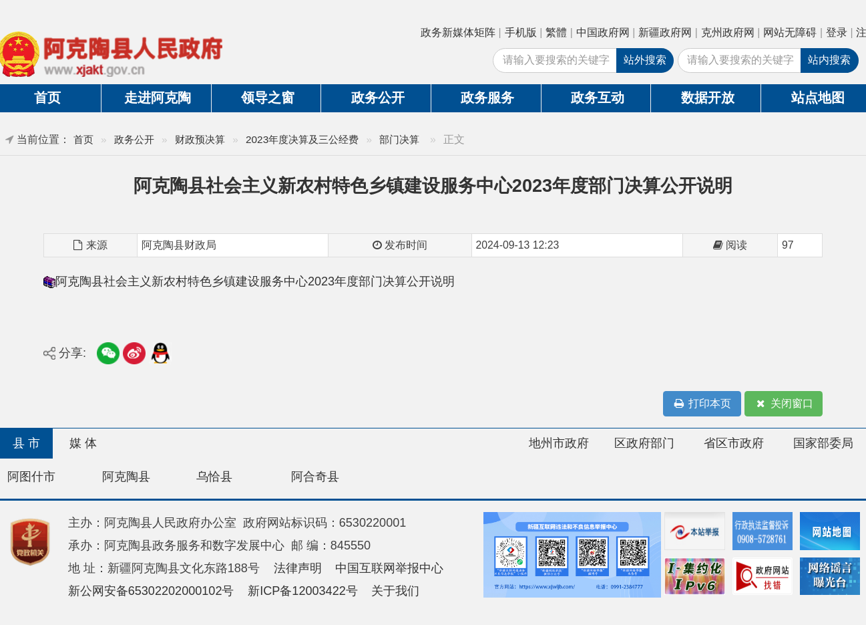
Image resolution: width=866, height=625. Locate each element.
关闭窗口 (783, 404)
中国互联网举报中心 (389, 568)
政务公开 (378, 97)
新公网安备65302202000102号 (151, 591)
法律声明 (298, 568)
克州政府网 (727, 32)
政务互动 (597, 97)
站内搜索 (829, 60)
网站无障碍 (790, 32)
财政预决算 (200, 139)
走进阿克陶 (157, 97)
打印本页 (701, 404)
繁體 (556, 32)
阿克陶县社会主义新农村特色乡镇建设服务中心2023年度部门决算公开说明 (255, 281)
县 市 (26, 443)
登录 (836, 32)
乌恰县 (214, 476)
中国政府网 (603, 32)
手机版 (521, 32)
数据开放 (707, 97)
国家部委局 (823, 443)
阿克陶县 (126, 476)
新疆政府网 (665, 32)
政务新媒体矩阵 (458, 32)
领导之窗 (267, 97)
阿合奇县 (315, 476)
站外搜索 (645, 60)
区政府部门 (644, 443)
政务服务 (487, 97)
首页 (83, 139)
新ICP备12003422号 (303, 591)
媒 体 (83, 443)
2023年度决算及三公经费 (302, 139)
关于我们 (395, 591)
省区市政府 (734, 443)
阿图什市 (31, 476)
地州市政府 (559, 443)
